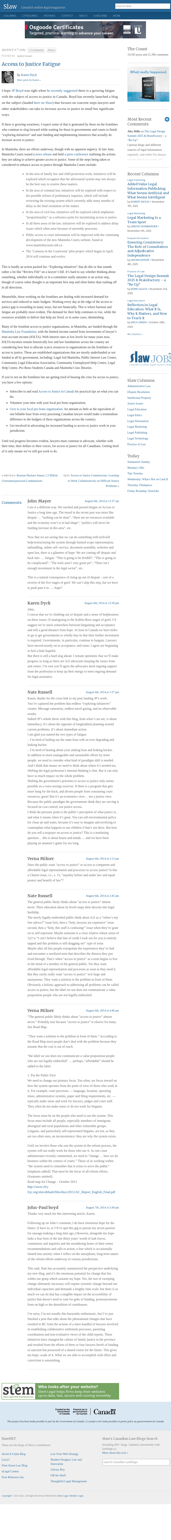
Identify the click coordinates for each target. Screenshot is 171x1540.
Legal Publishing (136, 179)
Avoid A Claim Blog (13, 1454)
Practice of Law (136, 271)
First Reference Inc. (13, 1477)
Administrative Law (139, 386)
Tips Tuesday (135, 473)
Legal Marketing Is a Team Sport (144, 220)
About (83, 15)
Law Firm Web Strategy (64, 1454)
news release (44, 154)
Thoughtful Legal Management (68, 1481)
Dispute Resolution (138, 238)
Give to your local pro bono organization (36, 409)
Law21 (6, 1459)
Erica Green (139, 322)
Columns (10, 15)
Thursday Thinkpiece (139, 485)
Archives (49, 15)
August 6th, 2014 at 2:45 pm (102, 895)
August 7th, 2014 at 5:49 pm (102, 1207)
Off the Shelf (58, 1475)
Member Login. (76, 1496)
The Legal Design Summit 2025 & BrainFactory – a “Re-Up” (146, 136)
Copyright (6, 1496)
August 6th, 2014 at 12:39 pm (101, 603)
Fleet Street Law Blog (14, 1465)
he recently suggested (62, 90)
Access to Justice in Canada (56, 391)
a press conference (76, 154)
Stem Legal (63, 1496)
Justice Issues (24, 55)
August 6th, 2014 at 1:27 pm (102, 692)
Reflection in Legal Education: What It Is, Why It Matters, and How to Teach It (147, 311)
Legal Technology (137, 438)
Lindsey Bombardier (144, 226)
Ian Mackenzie (140, 260)
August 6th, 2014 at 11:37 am (102, 501)
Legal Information (138, 421)
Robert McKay (140, 201)
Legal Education (136, 300)
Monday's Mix (135, 467)
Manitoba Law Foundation (19, 331)
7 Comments (36, 50)
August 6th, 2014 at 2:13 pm (102, 858)
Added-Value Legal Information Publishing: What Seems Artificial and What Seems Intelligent (148, 190)
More (116, 15)
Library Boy (57, 1469)
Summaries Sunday (138, 461)
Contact (67, 15)
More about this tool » (115, 1452)
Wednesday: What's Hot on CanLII (147, 479)
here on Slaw (43, 103)
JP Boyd (17, 90)
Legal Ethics (134, 415)
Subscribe (100, 15)
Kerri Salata (139, 289)
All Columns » (135, 334)
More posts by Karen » (29, 80)
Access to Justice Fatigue (31, 64)
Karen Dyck (29, 75)
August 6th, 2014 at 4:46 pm (102, 1010)
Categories (30, 15)
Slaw (10, 6)
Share (51, 50)
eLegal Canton (10, 1471)
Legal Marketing (136, 213)
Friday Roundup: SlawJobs (143, 491)
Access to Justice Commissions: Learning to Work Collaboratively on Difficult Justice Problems (93, 480)
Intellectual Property (139, 397)
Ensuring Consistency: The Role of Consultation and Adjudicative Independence (147, 248)
